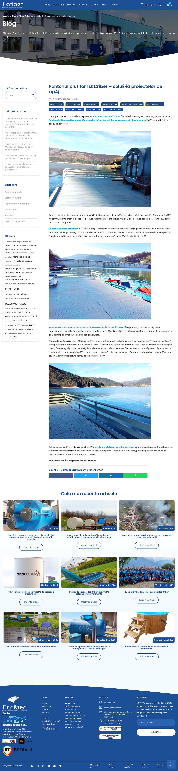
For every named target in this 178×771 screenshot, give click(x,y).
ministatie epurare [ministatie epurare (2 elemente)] (23, 261)
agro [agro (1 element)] (19, 242)
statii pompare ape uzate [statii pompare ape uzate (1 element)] (13, 333)
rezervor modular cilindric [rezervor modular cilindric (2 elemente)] (18, 312)
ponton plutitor (56, 109)
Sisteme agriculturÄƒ (74, 727)
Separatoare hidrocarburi (17, 203)
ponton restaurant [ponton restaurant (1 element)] (11, 272)
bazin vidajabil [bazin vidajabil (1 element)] (10, 245)
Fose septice (70, 709)
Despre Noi (59, 5)
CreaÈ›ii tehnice (72, 724)
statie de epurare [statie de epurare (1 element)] (10, 325)
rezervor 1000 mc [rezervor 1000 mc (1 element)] (10, 299)
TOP (171, 764)
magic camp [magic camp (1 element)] (9, 261)
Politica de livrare (49, 724)
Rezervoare (70, 703)
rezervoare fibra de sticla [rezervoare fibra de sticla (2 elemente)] (17, 279)
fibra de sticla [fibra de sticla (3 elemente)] (21, 257)
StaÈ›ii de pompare (73, 721)
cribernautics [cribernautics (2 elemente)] (11, 252)
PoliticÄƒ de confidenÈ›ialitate (49, 728)
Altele (21, 16)
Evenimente (11, 209)
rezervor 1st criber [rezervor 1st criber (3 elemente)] (16, 294)
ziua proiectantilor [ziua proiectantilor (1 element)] (11, 337)
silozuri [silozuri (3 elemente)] (23, 320)
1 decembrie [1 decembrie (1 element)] (9, 242)
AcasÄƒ (46, 5)
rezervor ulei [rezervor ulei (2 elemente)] (31, 316)
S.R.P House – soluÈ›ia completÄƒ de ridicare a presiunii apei (20, 157)
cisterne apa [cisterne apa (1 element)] (32, 245)
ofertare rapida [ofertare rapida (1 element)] (10, 265)
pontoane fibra (56, 104)
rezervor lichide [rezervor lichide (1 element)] (32, 309)
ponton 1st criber (73, 104)
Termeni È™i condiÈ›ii (128, 766)
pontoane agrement (74, 109)
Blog (104, 5)
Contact (115, 5)
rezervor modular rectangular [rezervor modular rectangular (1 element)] (14, 316)
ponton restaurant (110, 104)
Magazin (95, 5)
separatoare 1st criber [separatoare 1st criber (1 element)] (12, 321)
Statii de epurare (13, 198)
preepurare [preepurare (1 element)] (20, 272)
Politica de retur (161, 766)
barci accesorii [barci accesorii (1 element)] (26, 242)
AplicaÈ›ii (83, 5)
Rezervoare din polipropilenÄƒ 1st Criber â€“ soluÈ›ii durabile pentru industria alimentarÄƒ (21, 136)
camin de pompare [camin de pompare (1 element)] (21, 245)
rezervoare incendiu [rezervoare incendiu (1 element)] (11, 284)
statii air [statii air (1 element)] (31, 329)
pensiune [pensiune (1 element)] (18, 265)
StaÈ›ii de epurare (72, 706)
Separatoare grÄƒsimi (74, 718)
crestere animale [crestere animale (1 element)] (25, 249)
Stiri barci (9, 215)
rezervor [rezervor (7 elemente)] (12, 288)
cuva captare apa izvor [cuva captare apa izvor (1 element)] (26, 253)
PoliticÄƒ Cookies (112, 766)
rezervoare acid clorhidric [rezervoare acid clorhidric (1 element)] (13, 276)
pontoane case (93, 109)
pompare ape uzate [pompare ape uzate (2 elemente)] (15, 268)
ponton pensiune (91, 104)
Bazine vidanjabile (13, 192)
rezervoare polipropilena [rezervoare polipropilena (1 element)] (26, 284)
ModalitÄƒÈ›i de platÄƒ (51, 721)
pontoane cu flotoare (113, 109)
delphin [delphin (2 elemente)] (8, 257)
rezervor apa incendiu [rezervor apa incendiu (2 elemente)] (16, 308)
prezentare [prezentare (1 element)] (28, 272)
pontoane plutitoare (155, 104)
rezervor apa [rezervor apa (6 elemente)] (15, 303)
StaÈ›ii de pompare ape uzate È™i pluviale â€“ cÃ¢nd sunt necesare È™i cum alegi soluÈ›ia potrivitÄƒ (21, 122)
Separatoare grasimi (15, 221)
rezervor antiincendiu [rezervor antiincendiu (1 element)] (23, 299)
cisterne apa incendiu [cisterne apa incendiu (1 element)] (12, 249)
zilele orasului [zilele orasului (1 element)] (26, 333)
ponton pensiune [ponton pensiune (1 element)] (31, 269)
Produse (71, 5)
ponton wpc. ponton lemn (132, 104)
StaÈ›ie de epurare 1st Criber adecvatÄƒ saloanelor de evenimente (18, 167)
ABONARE (156, 732)
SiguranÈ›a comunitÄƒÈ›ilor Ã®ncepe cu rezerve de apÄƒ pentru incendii (19, 147)
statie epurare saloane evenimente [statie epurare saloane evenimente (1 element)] (16, 329)
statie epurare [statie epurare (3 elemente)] (25, 325)
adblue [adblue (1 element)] (15, 242)
